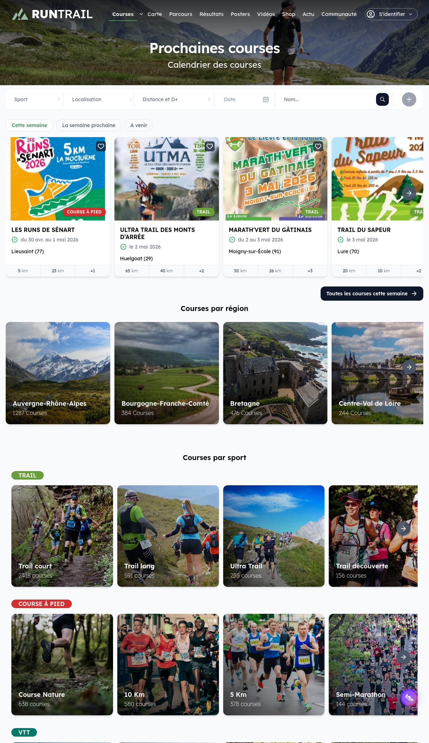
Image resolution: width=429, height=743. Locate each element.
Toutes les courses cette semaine (372, 293)
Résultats (211, 14)
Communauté (338, 14)
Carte (155, 14)
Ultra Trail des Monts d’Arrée (157, 233)
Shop (288, 14)
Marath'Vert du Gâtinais (270, 229)
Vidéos (266, 14)
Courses (123, 14)
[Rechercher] (382, 99)
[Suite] (409, 193)
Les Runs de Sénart (43, 229)
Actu (308, 14)
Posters (240, 14)
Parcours (180, 14)
